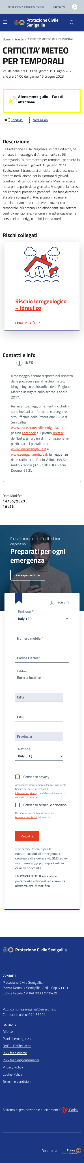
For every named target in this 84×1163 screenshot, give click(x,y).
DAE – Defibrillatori (17, 1045)
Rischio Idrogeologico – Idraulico (41, 304)
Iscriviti (59, 7)
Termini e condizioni (17, 1081)
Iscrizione (9, 1024)
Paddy (69, 1110)
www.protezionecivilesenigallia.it (36, 427)
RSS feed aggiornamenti (21, 1060)
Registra (27, 836)
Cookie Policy (12, 1074)
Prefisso (25, 611)
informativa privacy (26, 793)
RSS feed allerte (15, 1053)
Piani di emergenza (17, 1038)
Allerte (8, 1031)
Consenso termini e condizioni (45, 805)
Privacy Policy (13, 1067)
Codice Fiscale (28, 658)
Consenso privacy (36, 776)
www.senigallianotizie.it (29, 454)
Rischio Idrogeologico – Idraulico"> (42, 264)
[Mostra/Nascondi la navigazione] (5, 22)
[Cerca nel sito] (72, 22)
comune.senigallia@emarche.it (33, 1009)
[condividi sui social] (13, 120)
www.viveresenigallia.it (28, 449)
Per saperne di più (28, 575)
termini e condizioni (26, 817)
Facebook (29, 433)
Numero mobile (30, 638)
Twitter (58, 433)
